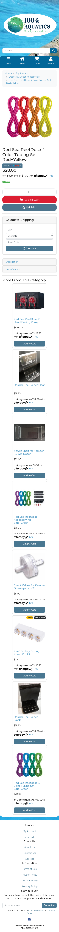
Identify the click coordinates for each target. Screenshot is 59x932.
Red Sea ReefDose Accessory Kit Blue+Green (25, 519)
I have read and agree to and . (29, 911)
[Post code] (29, 242)
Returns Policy (30, 880)
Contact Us (29, 853)
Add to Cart (29, 199)
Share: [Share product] (12, 165)
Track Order (29, 837)
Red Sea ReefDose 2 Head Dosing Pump (27, 321)
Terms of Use (29, 869)
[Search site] (53, 50)
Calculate (29, 248)
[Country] (29, 236)
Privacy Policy (29, 874)
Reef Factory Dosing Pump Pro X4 (26, 653)
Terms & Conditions (36, 910)
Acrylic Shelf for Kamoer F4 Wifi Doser (29, 452)
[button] (29, 207)
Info (51, 175)
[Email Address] (22, 905)
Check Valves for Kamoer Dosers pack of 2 (29, 587)
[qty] (29, 229)
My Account (29, 831)
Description (12, 261)
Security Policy (29, 886)
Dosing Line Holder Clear (29, 385)
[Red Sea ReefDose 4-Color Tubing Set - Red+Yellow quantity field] (29, 192)
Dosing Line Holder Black (26, 719)
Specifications (13, 269)
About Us (29, 847)
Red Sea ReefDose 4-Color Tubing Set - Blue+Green (27, 785)
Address (29, 858)
